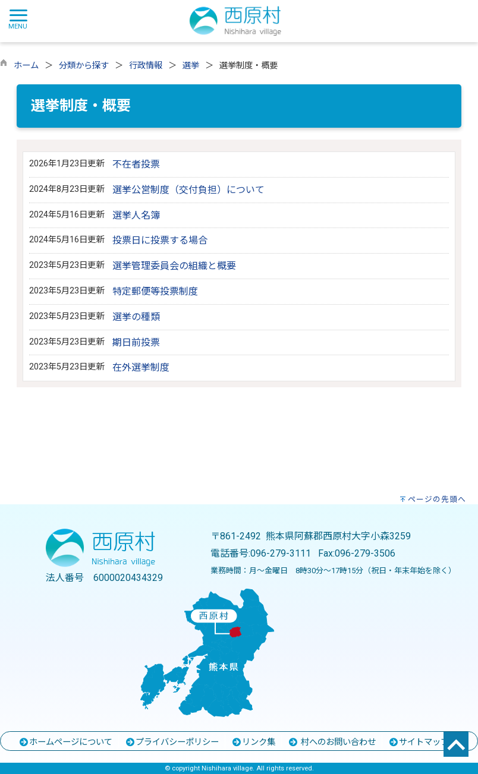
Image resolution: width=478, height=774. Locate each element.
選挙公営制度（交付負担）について (188, 189)
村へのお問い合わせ (332, 742)
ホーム (26, 66)
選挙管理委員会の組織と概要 (174, 265)
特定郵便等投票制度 (155, 291)
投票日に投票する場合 (159, 240)
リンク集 (253, 742)
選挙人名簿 (136, 215)
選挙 (191, 66)
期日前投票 (136, 342)
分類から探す (84, 66)
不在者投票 (136, 164)
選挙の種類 (136, 317)
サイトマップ (418, 742)
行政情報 (145, 66)
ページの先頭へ (437, 499)
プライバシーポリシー (172, 742)
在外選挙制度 (140, 367)
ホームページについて (65, 742)
